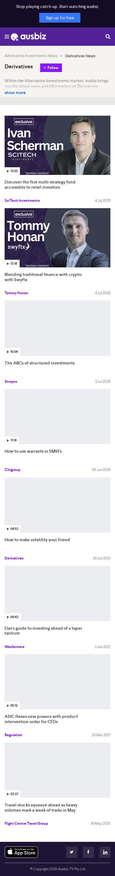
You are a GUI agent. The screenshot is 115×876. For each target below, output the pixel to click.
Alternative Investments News (31, 55)
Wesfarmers (15, 646)
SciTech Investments (22, 200)
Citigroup (12, 469)
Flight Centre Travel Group (26, 823)
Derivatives (14, 558)
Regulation (13, 735)
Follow (53, 67)
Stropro (11, 381)
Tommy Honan (16, 293)
